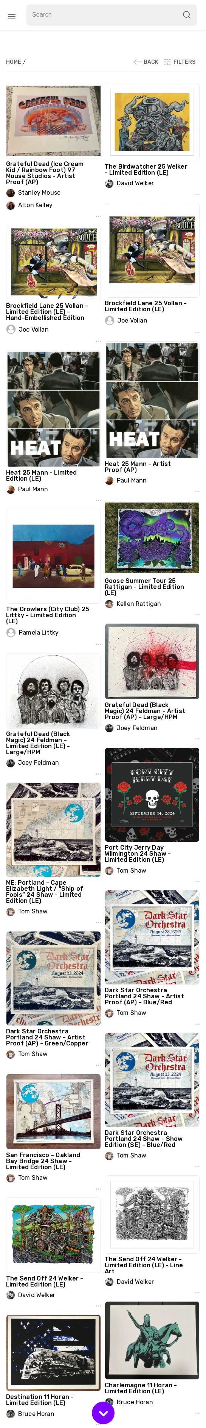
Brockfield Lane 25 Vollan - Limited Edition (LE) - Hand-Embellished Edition (47, 311)
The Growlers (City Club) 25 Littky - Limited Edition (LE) (47, 615)
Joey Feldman (137, 728)
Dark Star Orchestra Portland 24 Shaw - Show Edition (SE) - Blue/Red (144, 1138)
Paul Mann (132, 480)
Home (14, 62)
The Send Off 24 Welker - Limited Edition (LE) (45, 1281)
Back (145, 61)
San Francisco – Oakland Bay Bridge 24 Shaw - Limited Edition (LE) (43, 1161)
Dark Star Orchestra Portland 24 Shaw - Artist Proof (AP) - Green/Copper (47, 1037)
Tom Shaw (131, 870)
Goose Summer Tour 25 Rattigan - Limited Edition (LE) (144, 586)
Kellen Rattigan (139, 603)
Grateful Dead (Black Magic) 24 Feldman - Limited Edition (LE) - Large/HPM (38, 743)
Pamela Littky (39, 632)
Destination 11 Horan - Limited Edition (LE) (40, 1399)
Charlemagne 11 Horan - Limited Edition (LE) (141, 1388)
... (98, 214)
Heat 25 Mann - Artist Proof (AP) (138, 466)
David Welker (135, 183)
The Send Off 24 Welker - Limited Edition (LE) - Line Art (144, 1265)
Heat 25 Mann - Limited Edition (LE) (41, 475)
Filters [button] (179, 61)
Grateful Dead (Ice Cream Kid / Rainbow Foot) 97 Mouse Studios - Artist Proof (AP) (45, 173)
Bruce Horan (135, 1402)
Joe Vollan (132, 320)
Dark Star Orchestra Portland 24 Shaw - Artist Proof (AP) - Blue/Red (144, 996)
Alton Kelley (35, 205)
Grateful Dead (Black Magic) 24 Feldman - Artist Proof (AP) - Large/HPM (145, 711)
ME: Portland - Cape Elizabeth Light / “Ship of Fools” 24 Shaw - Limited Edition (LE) (44, 891)
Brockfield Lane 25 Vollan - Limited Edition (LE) (146, 306)
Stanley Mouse (39, 192)
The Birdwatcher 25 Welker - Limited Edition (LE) (146, 169)
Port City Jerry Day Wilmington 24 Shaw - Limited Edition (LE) (138, 853)
